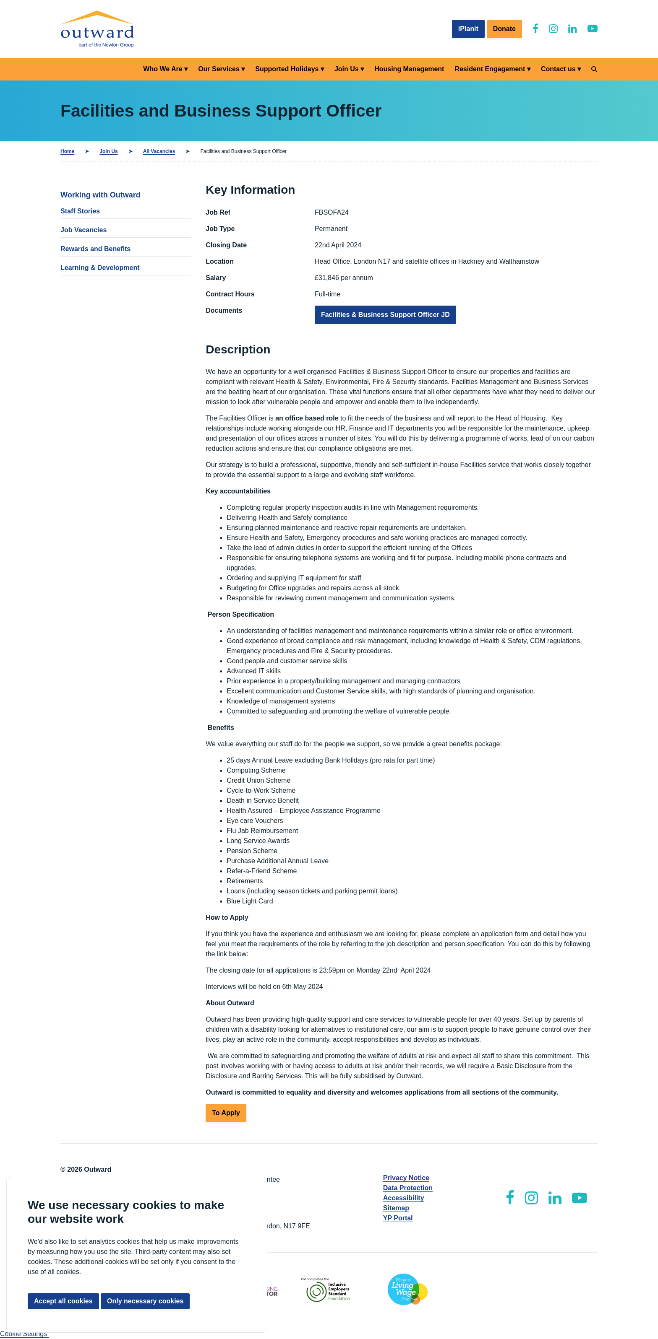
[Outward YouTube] (593, 28)
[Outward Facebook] (535, 28)
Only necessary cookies (145, 1301)
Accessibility (403, 1197)
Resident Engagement (489, 69)
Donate (504, 28)
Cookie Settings (24, 1333)
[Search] (594, 69)
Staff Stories (80, 211)
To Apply (226, 1112)
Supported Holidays (287, 69)
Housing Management (409, 69)
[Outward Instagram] (553, 28)
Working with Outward (100, 195)
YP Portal (398, 1218)
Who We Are (162, 69)
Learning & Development (99, 267)
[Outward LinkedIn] (572, 28)
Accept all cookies (63, 1301)
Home (67, 151)
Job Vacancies (83, 230)
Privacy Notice (406, 1177)
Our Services (219, 69)
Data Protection (408, 1187)
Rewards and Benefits (95, 248)
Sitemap (396, 1208)
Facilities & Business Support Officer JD (385, 314)
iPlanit (468, 28)
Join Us (346, 69)
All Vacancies (159, 151)
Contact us (558, 69)
